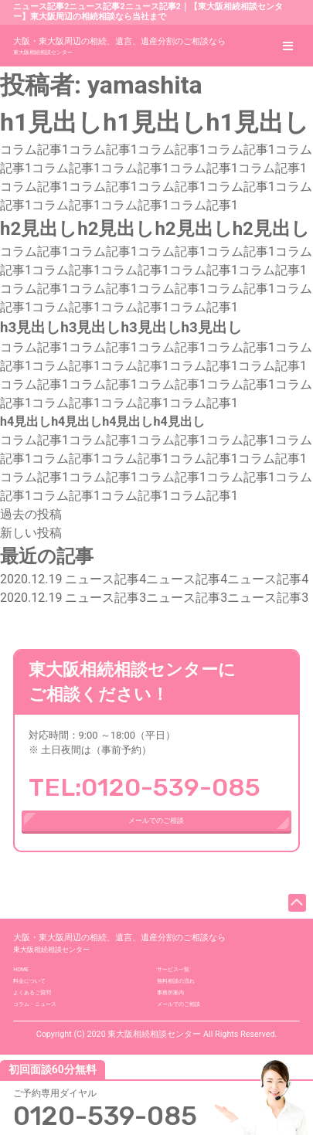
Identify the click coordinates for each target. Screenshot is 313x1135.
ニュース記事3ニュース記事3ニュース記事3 (154, 597)
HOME (27, 1016)
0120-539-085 (109, 1109)
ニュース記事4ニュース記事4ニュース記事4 (154, 579)
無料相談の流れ (192, 1038)
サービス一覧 (187, 1016)
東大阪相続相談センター (119, 45)
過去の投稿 (31, 514)
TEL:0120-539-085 (144, 787)
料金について (43, 1038)
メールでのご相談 (156, 836)
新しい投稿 (31, 532)
